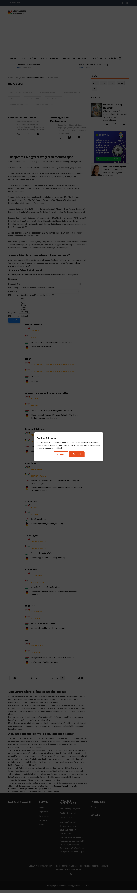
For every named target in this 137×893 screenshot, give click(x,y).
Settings (60, 454)
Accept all (77, 454)
